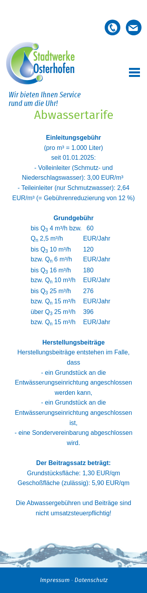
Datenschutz (90, 580)
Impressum (55, 580)
